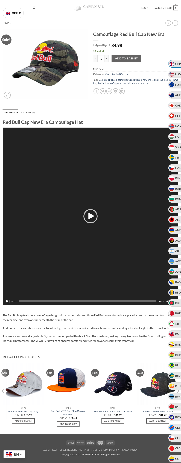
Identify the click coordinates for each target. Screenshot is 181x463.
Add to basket (126, 58)
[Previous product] (175, 23)
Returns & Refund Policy (105, 450)
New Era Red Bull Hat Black (158, 411)
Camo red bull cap (108, 79)
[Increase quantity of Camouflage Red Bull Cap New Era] (106, 58)
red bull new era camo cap (136, 83)
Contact (84, 450)
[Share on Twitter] (103, 91)
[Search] (34, 8)
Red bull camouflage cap (110, 83)
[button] (28, 8)
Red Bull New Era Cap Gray (23, 411)
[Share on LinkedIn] (122, 91)
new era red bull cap (153, 79)
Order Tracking (68, 450)
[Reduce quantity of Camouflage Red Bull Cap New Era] (95, 58)
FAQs (54, 450)
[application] (90, 216)
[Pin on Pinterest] (115, 91)
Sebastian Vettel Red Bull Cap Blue (113, 411)
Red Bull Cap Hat (120, 74)
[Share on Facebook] (96, 91)
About (46, 450)
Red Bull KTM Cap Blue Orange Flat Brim (68, 413)
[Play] (7, 301)
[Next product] (168, 23)
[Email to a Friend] (109, 91)
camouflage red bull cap (130, 79)
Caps (7, 23)
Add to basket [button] (23, 421)
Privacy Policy (129, 450)
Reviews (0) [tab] (28, 112)
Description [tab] (10, 112)
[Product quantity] (100, 58)
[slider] (88, 301)
